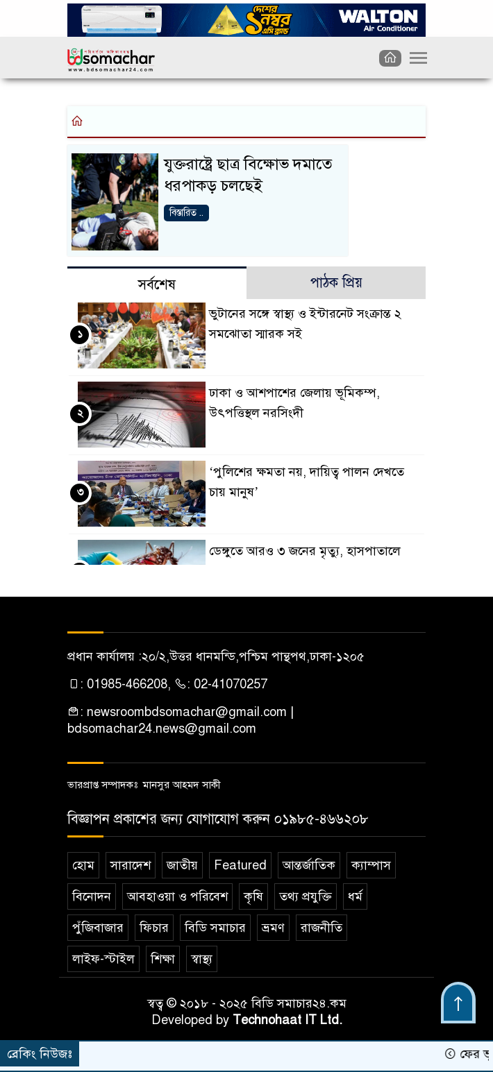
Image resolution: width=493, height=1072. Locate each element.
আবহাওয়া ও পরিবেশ (177, 896)
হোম (83, 865)
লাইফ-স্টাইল (103, 959)
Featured (240, 865)
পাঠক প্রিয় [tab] (336, 282)
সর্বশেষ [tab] (157, 284)
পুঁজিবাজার (98, 927)
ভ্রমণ (273, 927)
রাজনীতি (321, 927)
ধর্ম (355, 896)
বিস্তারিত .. (186, 213)
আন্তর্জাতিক (309, 865)
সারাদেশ (130, 865)
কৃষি (253, 896)
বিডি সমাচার (215, 927)
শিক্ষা (163, 959)
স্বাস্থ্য (201, 959)
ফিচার (154, 927)
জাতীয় (182, 865)
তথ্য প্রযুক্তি (305, 896)
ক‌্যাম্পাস (371, 865)
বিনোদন (91, 896)
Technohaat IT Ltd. (287, 1020)
